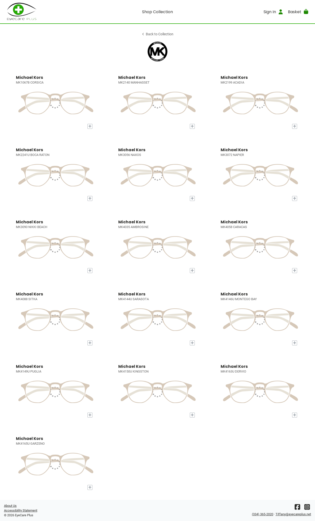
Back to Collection (157, 34)
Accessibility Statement (20, 510)
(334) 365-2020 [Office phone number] (262, 514)
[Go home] (42, 11)
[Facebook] (297, 508)
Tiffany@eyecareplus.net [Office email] (293, 514)
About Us (10, 506)
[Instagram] (307, 508)
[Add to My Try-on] (89, 126)
